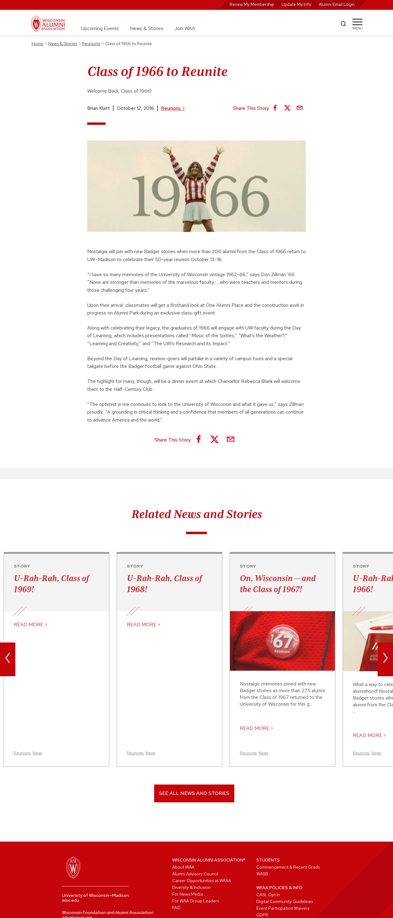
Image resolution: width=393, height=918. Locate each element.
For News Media (187, 894)
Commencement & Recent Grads (288, 867)
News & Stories (146, 28)
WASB (262, 874)
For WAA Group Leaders (195, 901)
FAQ (176, 907)
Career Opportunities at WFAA (201, 880)
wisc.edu (70, 900)
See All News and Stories (194, 793)
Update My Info (296, 4)
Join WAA (184, 28)
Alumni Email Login (337, 4)
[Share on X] (287, 108)
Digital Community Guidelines (284, 901)
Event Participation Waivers (282, 908)
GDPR (262, 915)
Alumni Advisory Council (195, 874)
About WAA (183, 867)
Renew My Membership (252, 4)
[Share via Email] (300, 108)
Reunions (173, 108)
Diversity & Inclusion (191, 887)
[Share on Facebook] (275, 108)
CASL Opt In (268, 894)
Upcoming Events (100, 28)
